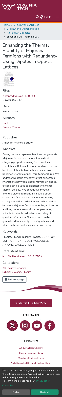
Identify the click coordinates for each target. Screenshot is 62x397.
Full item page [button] (14, 279)
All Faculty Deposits (18, 33)
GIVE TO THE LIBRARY (31, 302)
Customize (7, 385)
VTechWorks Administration (23, 29)
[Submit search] (37, 17)
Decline (16, 392)
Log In (47, 17)
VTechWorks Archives (26, 25)
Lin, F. (5, 123)
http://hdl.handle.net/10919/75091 (23, 256)
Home (6, 25)
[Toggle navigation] (57, 17)
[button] (42, 17)
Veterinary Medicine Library (31, 358)
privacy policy (43, 380)
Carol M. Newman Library (31, 353)
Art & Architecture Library (31, 348)
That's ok (45, 392)
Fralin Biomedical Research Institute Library (31, 363)
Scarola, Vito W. (11, 127)
